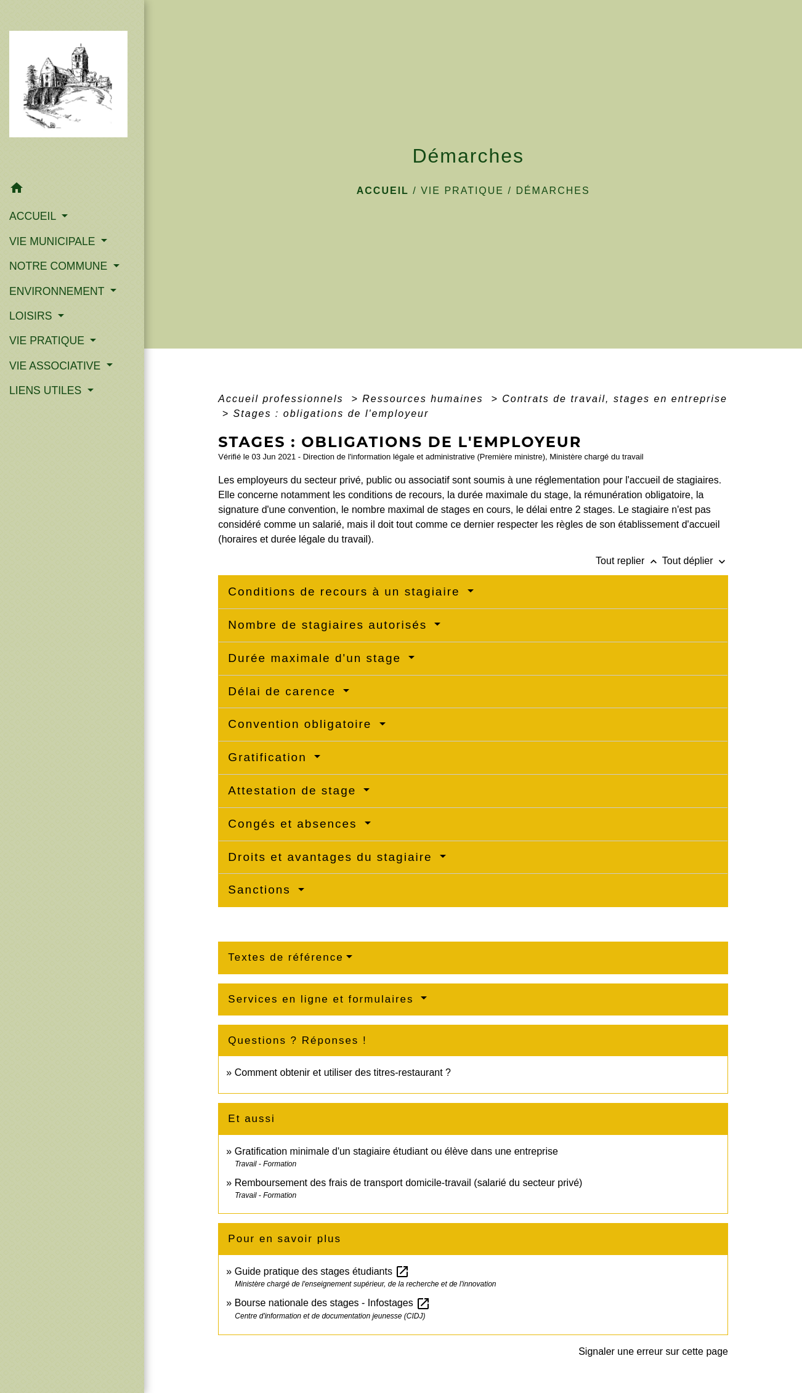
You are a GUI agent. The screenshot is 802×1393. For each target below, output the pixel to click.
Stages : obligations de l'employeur (331, 413)
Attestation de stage (294, 790)
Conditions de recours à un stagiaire (346, 591)
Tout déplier (695, 560)
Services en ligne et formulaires (323, 999)
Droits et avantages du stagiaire (332, 856)
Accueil (383, 190)
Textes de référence (285, 957)
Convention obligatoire (302, 723)
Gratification (269, 757)
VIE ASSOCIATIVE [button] (56, 366)
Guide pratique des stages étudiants (322, 1271)
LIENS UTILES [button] (46, 390)
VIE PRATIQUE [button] (48, 340)
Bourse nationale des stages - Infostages (333, 1303)
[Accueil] (72, 88)
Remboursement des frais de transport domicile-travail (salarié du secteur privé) (409, 1182)
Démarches (552, 190)
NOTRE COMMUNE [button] (59, 266)
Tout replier (629, 560)
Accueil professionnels (282, 399)
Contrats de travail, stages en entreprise (614, 399)
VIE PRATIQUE (462, 190)
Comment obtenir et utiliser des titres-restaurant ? (343, 1072)
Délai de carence (284, 691)
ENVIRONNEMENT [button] (58, 291)
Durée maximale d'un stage (316, 658)
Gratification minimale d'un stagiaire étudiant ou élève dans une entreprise (396, 1151)
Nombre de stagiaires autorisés (329, 624)
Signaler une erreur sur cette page (653, 1351)
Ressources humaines (424, 399)
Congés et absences (295, 823)
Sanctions (261, 889)
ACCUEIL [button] (34, 216)
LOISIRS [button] (32, 316)
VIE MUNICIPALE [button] (53, 241)
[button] (72, 190)
